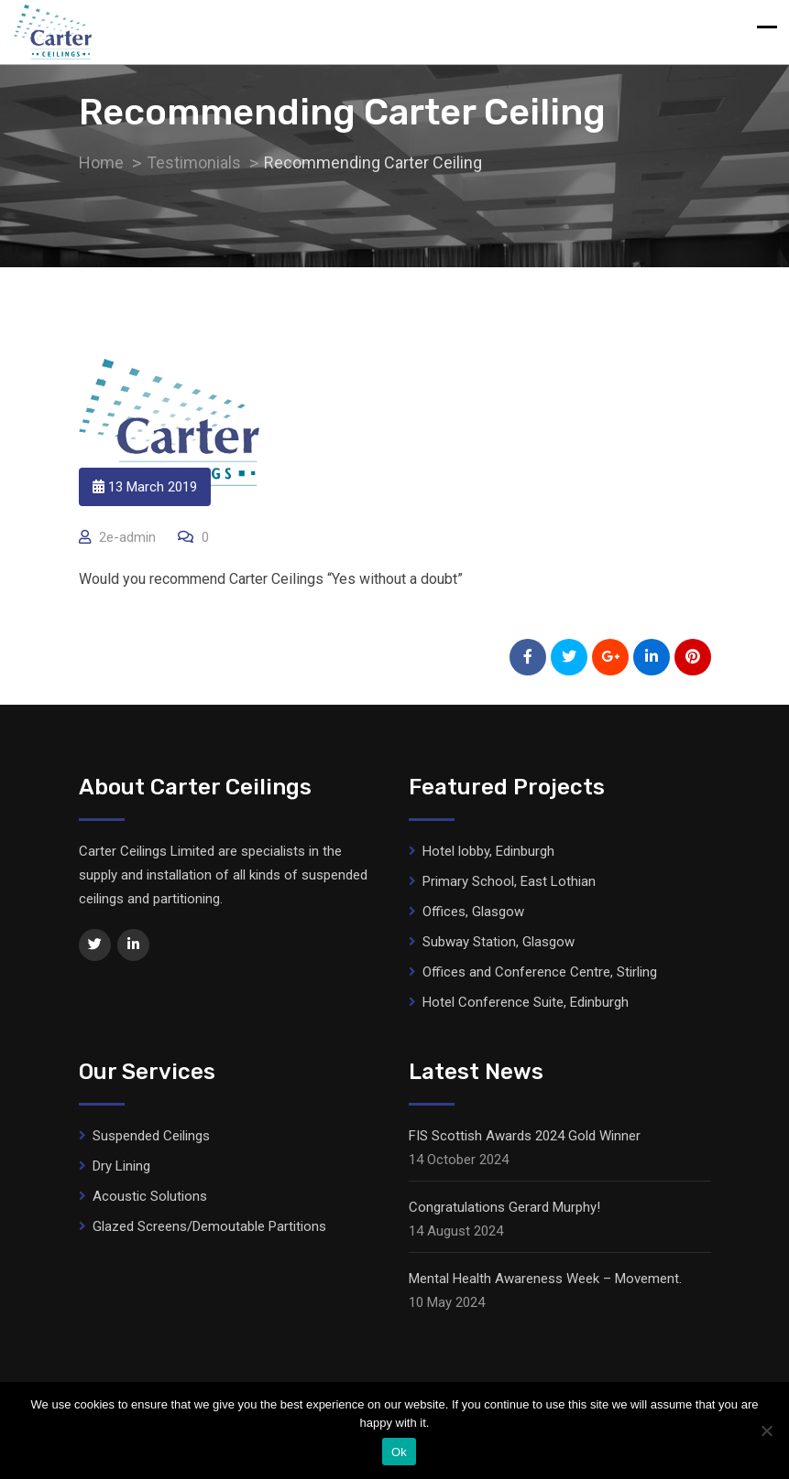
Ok (399, 1452)
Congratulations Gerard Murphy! (504, 1207)
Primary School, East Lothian (509, 881)
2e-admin (127, 537)
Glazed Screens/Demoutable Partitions (209, 1226)
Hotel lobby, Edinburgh (488, 851)
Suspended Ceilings (151, 1136)
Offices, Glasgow (473, 911)
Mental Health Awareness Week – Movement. (545, 1278)
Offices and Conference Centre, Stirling (539, 972)
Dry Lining (121, 1166)
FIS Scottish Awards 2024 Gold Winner (525, 1136)
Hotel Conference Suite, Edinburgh (525, 1002)
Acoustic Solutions (150, 1196)
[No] (766, 1430)
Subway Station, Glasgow (498, 942)
